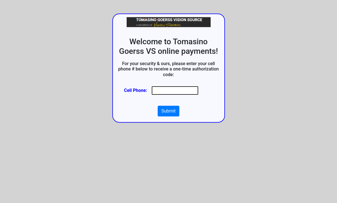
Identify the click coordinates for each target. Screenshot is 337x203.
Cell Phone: (135, 90)
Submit (168, 111)
